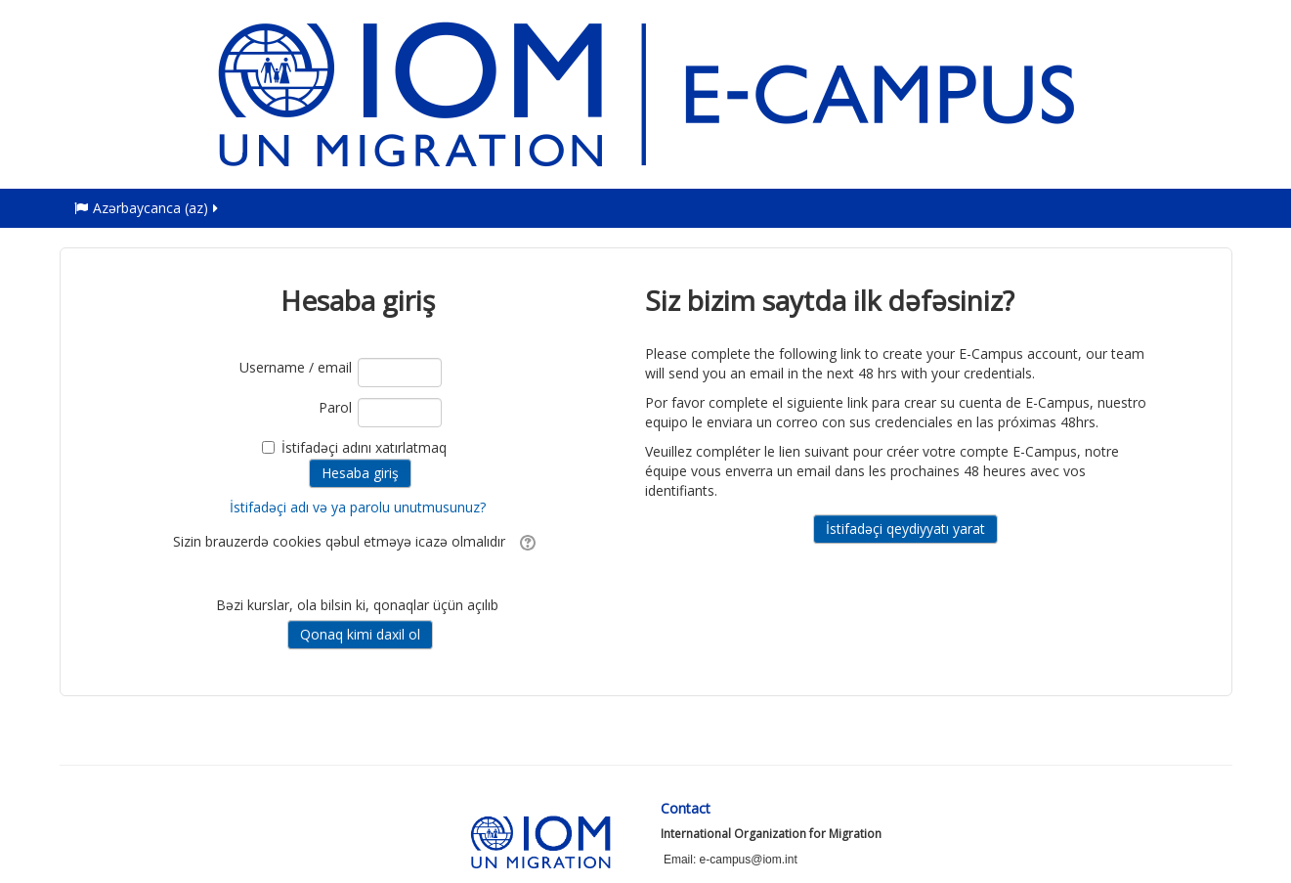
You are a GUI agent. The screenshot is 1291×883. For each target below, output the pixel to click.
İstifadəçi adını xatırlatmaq (364, 447)
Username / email (295, 367)
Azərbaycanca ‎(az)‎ (147, 208)
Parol (335, 407)
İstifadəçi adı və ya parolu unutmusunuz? (358, 507)
